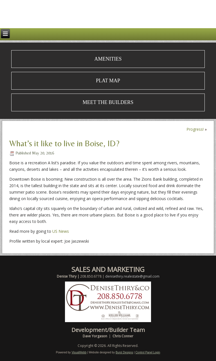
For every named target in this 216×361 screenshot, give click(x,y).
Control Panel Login (147, 352)
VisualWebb (78, 352)
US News (60, 231)
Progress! (195, 129)
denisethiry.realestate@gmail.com (132, 276)
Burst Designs (124, 352)
